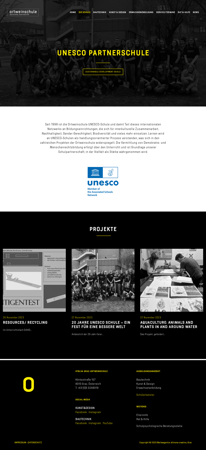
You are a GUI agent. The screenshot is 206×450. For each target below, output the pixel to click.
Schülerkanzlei (145, 394)
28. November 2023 (13, 317)
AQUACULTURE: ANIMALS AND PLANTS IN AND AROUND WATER (168, 324)
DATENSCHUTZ (35, 442)
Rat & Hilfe (184, 12)
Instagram (94, 412)
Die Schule (84, 12)
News (196, 12)
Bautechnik (99, 12)
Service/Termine (165, 12)
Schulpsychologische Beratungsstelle (159, 426)
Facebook (81, 412)
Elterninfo (142, 415)
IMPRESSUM (20, 442)
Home (73, 12)
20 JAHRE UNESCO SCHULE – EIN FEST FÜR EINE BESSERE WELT (101, 324)
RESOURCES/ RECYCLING (25, 322)
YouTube (108, 423)
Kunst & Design (117, 12)
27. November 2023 (82, 317)
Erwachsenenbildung (141, 12)
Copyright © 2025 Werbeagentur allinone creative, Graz (165, 442)
